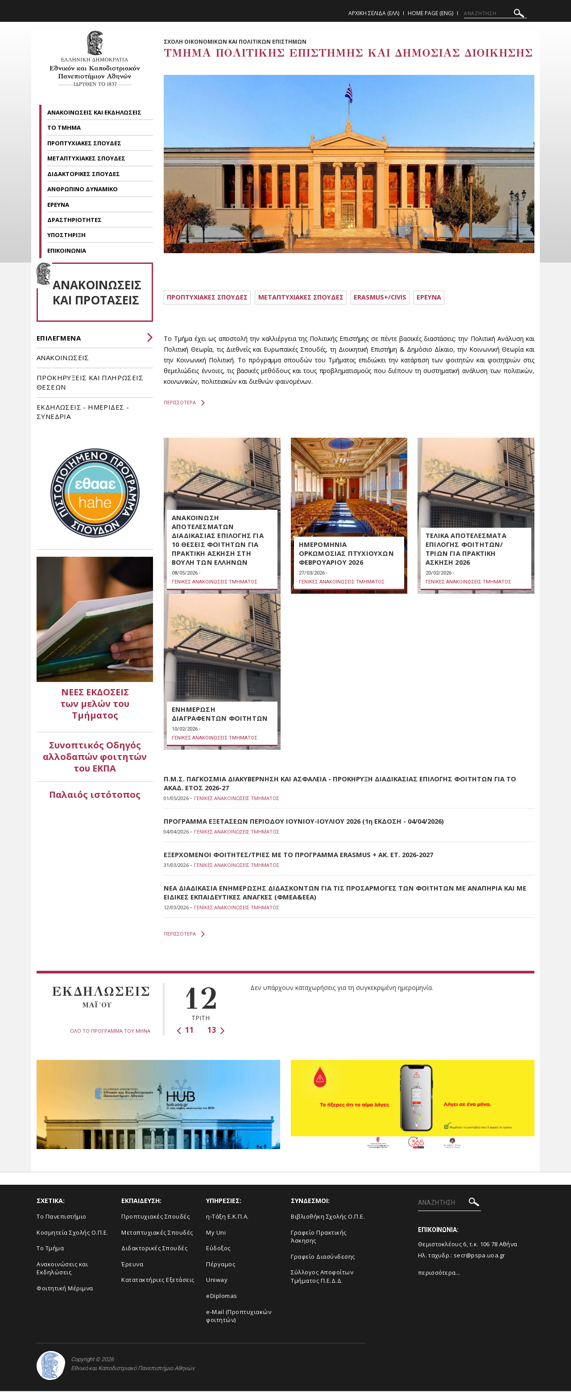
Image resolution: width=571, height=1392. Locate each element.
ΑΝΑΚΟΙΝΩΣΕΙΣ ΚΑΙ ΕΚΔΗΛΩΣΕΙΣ (95, 112)
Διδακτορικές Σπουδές (154, 1249)
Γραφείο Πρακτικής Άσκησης (319, 1238)
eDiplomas (221, 1297)
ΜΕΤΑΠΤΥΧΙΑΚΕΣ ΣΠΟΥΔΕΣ (87, 158)
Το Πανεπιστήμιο (62, 1218)
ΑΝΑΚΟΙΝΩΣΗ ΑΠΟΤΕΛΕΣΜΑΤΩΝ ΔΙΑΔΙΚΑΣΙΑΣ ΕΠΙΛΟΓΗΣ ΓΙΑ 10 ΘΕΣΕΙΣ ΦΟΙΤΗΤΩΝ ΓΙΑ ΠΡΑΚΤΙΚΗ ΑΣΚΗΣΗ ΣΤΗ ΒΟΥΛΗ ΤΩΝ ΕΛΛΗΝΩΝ (217, 541)
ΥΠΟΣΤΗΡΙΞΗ (67, 235)
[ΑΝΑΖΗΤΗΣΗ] (495, 13)
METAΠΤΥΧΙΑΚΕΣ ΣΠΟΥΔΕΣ (309, 297)
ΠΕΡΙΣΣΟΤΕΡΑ (184, 403)
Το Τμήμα (50, 1249)
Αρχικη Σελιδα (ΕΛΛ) (373, 13)
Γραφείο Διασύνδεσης (323, 1258)
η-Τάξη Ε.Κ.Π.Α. (227, 1218)
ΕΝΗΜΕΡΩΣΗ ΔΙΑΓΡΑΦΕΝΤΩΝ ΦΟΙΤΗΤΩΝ (219, 715)
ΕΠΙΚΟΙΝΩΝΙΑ (66, 250)
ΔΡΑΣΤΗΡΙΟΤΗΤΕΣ (75, 220)
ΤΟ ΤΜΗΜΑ (64, 127)
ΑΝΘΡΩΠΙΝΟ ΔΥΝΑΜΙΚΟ (83, 189)
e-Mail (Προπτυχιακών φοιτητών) (238, 1317)
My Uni (216, 1234)
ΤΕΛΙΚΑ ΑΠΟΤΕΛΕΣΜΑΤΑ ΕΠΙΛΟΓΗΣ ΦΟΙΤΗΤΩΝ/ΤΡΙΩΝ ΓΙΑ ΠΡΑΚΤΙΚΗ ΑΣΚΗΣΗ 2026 (466, 550)
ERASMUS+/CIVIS (393, 297)
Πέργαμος (220, 1265)
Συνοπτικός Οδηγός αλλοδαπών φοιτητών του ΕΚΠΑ (95, 756)
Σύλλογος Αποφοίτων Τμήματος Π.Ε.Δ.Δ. (322, 1277)
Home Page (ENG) (430, 13)
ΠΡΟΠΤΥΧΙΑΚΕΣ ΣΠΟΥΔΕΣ (85, 143)
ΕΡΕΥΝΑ (58, 205)
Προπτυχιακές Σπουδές (155, 1218)
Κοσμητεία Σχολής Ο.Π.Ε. (72, 1234)
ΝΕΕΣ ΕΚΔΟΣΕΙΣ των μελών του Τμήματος (94, 703)
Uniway (217, 1281)
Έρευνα (132, 1265)
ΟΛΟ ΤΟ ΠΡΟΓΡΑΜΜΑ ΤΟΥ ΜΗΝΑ (110, 1032)
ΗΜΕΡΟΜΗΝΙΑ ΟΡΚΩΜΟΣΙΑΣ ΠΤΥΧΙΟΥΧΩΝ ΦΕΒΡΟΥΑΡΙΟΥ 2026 (347, 554)
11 (185, 1031)
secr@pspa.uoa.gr (479, 1256)
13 (216, 1031)
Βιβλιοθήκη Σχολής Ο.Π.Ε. (328, 1218)
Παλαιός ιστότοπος (95, 794)
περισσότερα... (439, 1274)
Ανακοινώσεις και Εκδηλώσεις (62, 1269)
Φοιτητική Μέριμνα (65, 1289)
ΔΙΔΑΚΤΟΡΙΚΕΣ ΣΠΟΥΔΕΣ (84, 174)
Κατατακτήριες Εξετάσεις (157, 1281)
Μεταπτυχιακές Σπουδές (157, 1234)
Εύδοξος (218, 1249)
